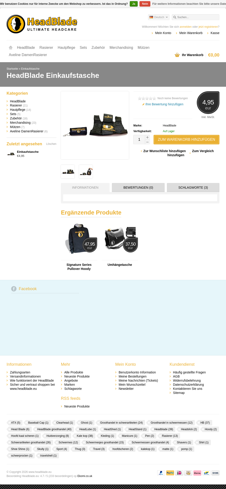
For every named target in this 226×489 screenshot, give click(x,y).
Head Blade (20, 429)
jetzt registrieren (208, 26)
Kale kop (85, 435)
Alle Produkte (73, 372)
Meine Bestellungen (133, 376)
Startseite (11, 47)
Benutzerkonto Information (137, 372)
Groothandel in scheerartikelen (121, 422)
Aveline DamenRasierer (28, 55)
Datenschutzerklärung (188, 384)
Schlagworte (73, 388)
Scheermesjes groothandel (105, 442)
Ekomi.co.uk (84, 476)
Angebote (71, 380)
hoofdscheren (123, 449)
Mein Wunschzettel (132, 384)
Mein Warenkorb (190, 33)
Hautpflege (66, 47)
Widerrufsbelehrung (187, 380)
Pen (149, 435)
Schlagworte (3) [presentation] (193, 187)
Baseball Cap (38, 422)
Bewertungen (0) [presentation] (138, 187)
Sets (83, 47)
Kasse (215, 33)
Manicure (129, 435)
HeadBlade (26, 47)
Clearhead (64, 422)
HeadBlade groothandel (54, 429)
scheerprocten (21, 455)
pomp (186, 449)
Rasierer (46, 47)
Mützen (143, 47)
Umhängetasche (120, 265)
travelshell (48, 455)
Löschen (51, 144)
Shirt (204, 442)
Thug (80, 449)
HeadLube (87, 429)
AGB (176, 376)
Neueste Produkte (77, 376)
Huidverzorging (57, 435)
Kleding (107, 435)
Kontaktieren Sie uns (187, 388)
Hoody (211, 429)
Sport (61, 449)
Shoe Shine (20, 449)
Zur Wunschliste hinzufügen (163, 151)
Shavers (184, 442)
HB (205, 422)
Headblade (163, 429)
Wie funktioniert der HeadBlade (32, 380)
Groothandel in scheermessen (171, 422)
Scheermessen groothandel (150, 442)
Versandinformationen (25, 376)
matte (167, 449)
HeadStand (138, 429)
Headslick (189, 429)
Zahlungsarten (20, 372)
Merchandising (121, 47)
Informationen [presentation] (85, 187)
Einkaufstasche (30, 68)
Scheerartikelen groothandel (31, 442)
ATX (15, 422)
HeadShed (112, 429)
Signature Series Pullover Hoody (79, 267)
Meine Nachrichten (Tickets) (138, 380)
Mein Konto (163, 33)
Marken (69, 384)
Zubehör (98, 47)
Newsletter (126, 388)
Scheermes (68, 442)
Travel (99, 449)
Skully (42, 449)
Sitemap (179, 393)
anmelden (186, 26)
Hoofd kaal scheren (24, 435)
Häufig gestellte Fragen (189, 372)
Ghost (86, 422)
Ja (133, 3)
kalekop (147, 449)
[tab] (84, 187)
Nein (145, 3)
